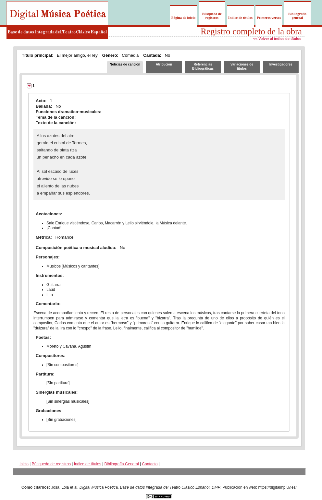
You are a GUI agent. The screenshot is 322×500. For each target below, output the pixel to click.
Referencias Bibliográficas (203, 66)
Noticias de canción (125, 64)
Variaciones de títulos (241, 66)
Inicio (24, 464)
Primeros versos (269, 17)
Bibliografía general (297, 15)
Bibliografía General (122, 464)
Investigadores (280, 64)
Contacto (149, 464)
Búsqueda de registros (212, 15)
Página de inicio (183, 17)
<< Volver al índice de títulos (277, 39)
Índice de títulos (240, 17)
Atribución (164, 64)
